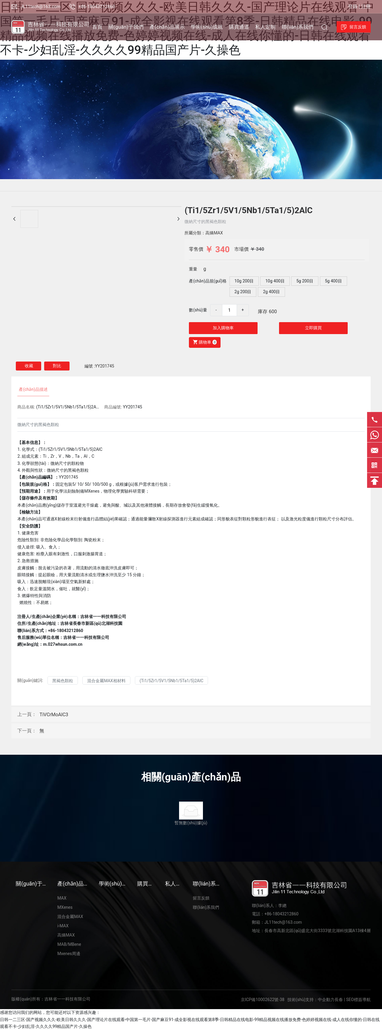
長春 (339, 999)
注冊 (366, 6)
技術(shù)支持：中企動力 (311, 999)
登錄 (353, 6)
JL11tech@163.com (40, 6)
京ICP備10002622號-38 (262, 999)
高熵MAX (214, 232)
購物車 (204, 342)
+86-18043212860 (96, 6)
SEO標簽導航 (358, 999)
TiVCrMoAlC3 (53, 714)
